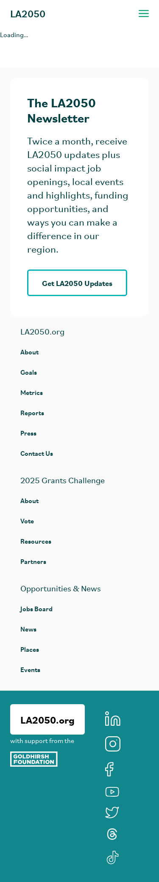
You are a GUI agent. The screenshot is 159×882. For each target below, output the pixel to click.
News (28, 629)
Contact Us (36, 453)
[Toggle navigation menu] (144, 13)
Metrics (31, 392)
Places (29, 649)
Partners (33, 561)
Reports (32, 412)
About (29, 352)
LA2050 (27, 13)
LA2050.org (47, 719)
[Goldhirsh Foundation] (47, 759)
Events (30, 669)
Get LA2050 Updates (77, 283)
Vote (27, 520)
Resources (35, 541)
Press (28, 433)
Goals (28, 372)
